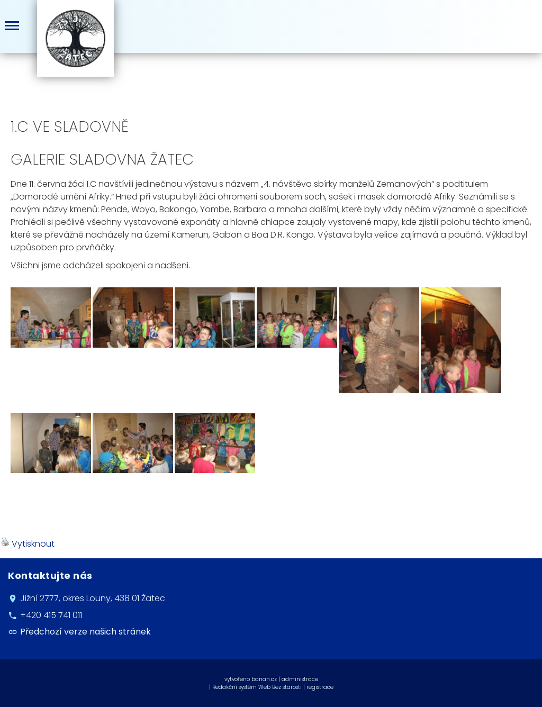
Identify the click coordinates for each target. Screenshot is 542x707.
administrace (300, 679)
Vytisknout (28, 544)
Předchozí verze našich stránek (85, 632)
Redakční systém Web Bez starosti (257, 687)
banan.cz (264, 679)
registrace (319, 687)
